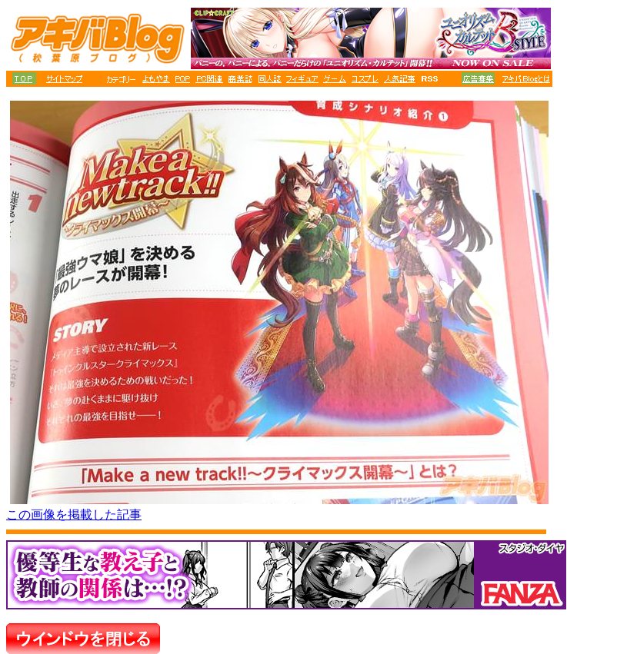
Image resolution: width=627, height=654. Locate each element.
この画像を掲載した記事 (74, 514)
